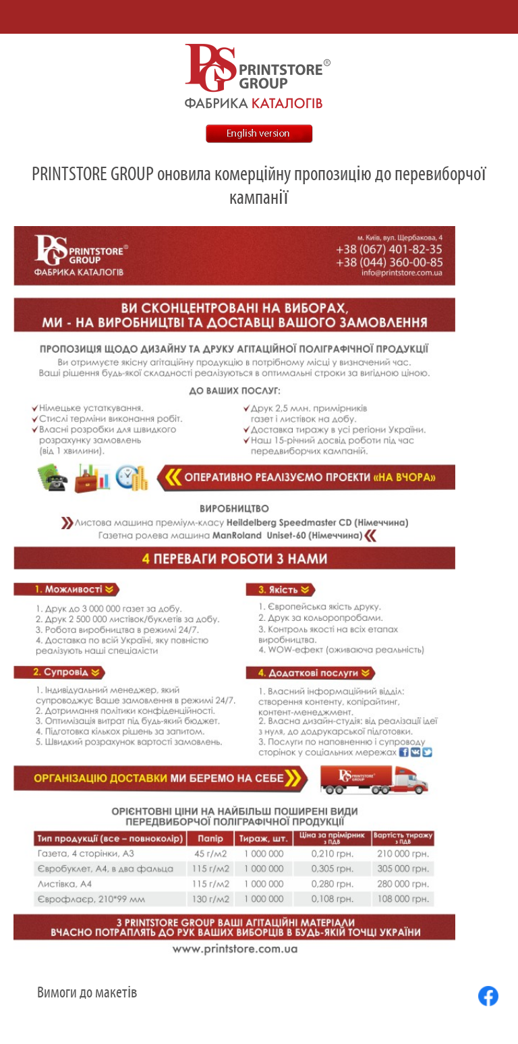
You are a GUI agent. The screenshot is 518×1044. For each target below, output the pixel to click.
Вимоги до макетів (87, 992)
